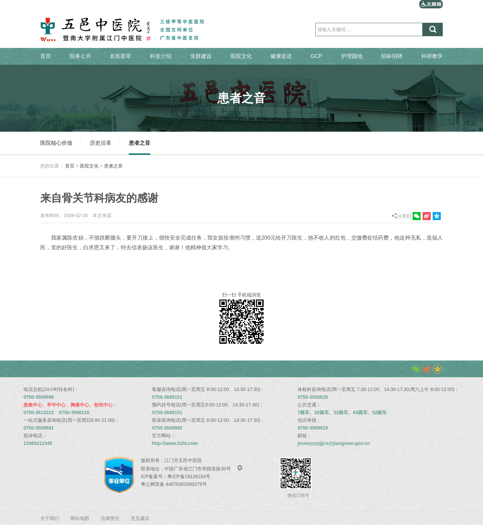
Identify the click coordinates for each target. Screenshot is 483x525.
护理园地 (352, 56)
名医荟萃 (120, 56)
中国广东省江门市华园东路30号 (203, 468)
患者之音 (139, 143)
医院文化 (241, 56)
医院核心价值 (56, 143)
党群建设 (201, 56)
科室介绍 (160, 56)
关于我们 (49, 518)
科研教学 (432, 56)
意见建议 (140, 518)
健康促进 (281, 56)
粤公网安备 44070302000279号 (174, 484)
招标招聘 (391, 56)
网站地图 (79, 518)
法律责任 (110, 518)
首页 (45, 56)
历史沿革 (100, 143)
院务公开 (80, 56)
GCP (316, 56)
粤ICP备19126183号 (188, 476)
